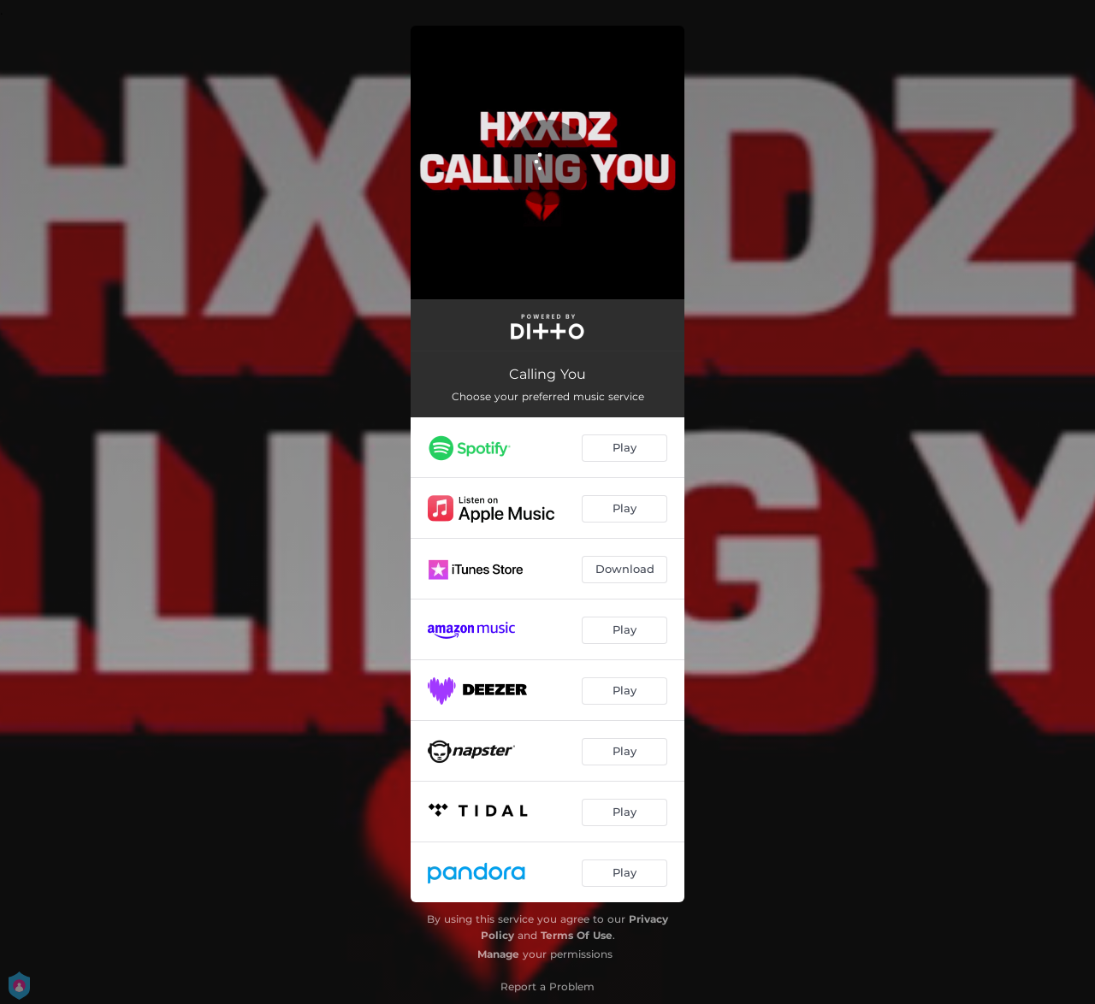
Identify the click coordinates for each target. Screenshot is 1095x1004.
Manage (498, 954)
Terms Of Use (577, 935)
